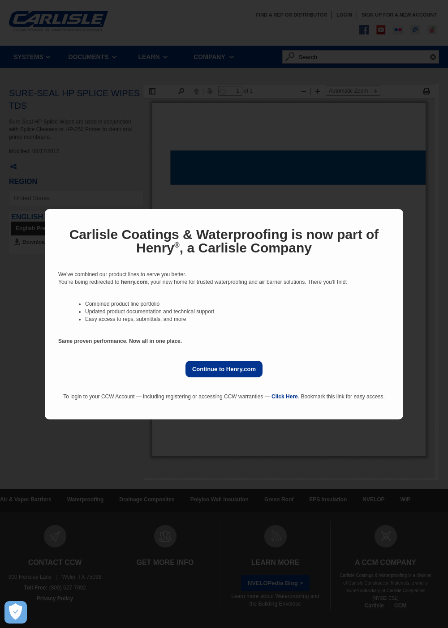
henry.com (134, 282)
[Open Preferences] (15, 612)
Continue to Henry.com (224, 369)
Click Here (284, 396)
